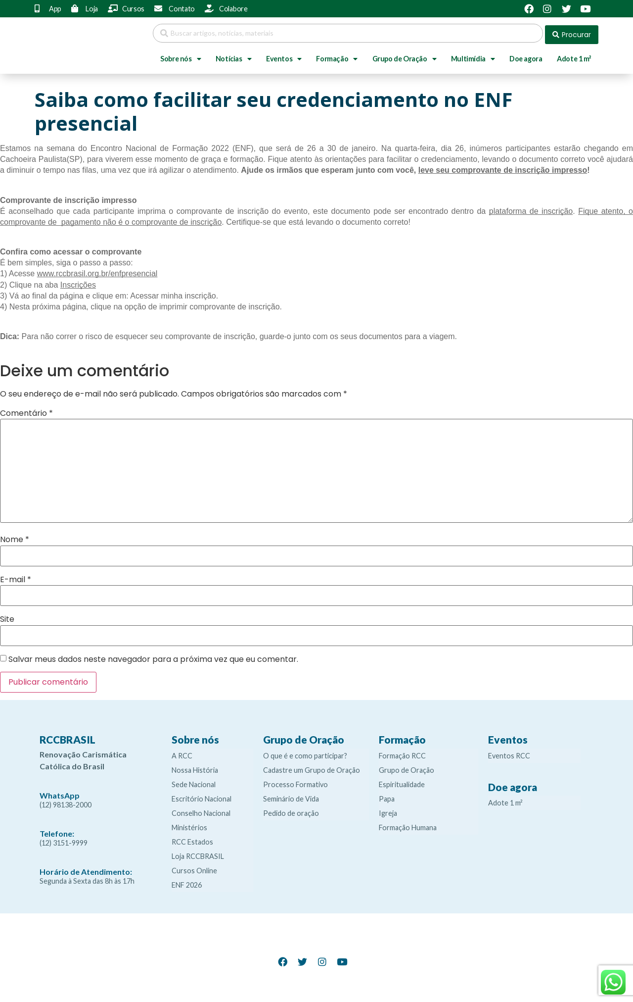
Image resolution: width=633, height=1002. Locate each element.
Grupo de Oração (404, 56)
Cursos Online (194, 867)
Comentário (26, 410)
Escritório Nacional (201, 796)
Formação (336, 56)
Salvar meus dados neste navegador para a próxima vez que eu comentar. (153, 656)
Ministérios (189, 824)
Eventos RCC (509, 753)
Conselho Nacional (201, 810)
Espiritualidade (402, 781)
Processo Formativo (295, 781)
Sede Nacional (194, 781)
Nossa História (195, 767)
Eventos (284, 56)
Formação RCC (402, 753)
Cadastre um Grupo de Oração (311, 767)
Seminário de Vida (291, 796)
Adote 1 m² (574, 55)
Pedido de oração (291, 810)
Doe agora (525, 55)
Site (7, 616)
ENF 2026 (187, 882)
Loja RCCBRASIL (198, 853)
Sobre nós (180, 56)
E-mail (15, 577)
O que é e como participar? (305, 753)
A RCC (182, 753)
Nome (14, 537)
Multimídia (473, 56)
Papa (387, 796)
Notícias (233, 56)
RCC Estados (192, 839)
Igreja (388, 810)
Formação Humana (408, 824)
